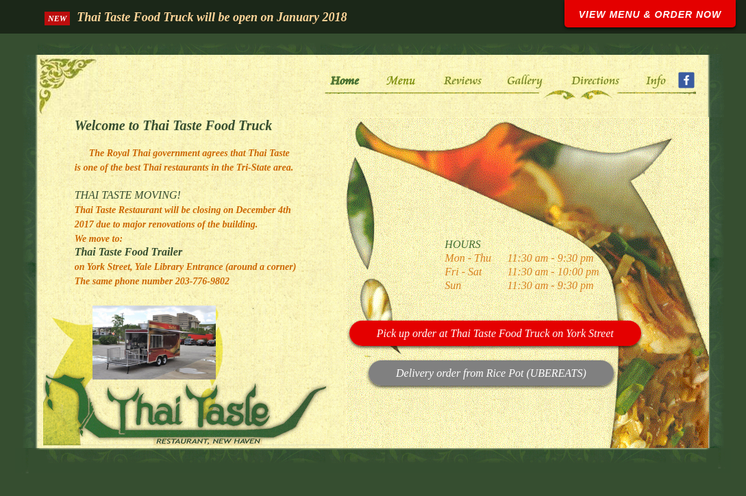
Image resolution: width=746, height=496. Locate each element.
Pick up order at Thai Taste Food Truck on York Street (495, 333)
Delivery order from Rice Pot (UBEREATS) (491, 373)
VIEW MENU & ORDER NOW (650, 14)
